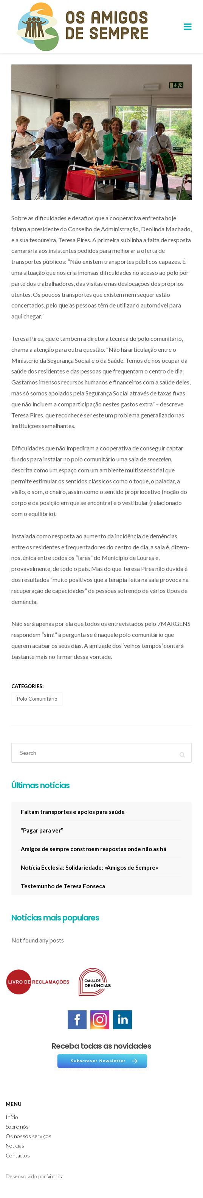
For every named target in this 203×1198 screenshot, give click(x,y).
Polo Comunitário (37, 698)
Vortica (55, 1176)
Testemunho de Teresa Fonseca (63, 886)
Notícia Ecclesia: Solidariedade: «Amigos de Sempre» (89, 867)
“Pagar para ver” (42, 830)
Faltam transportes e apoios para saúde (73, 811)
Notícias (15, 1145)
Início (12, 1117)
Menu (14, 1104)
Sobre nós (17, 1126)
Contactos (18, 1155)
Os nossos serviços (28, 1136)
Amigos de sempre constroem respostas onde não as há (93, 848)
